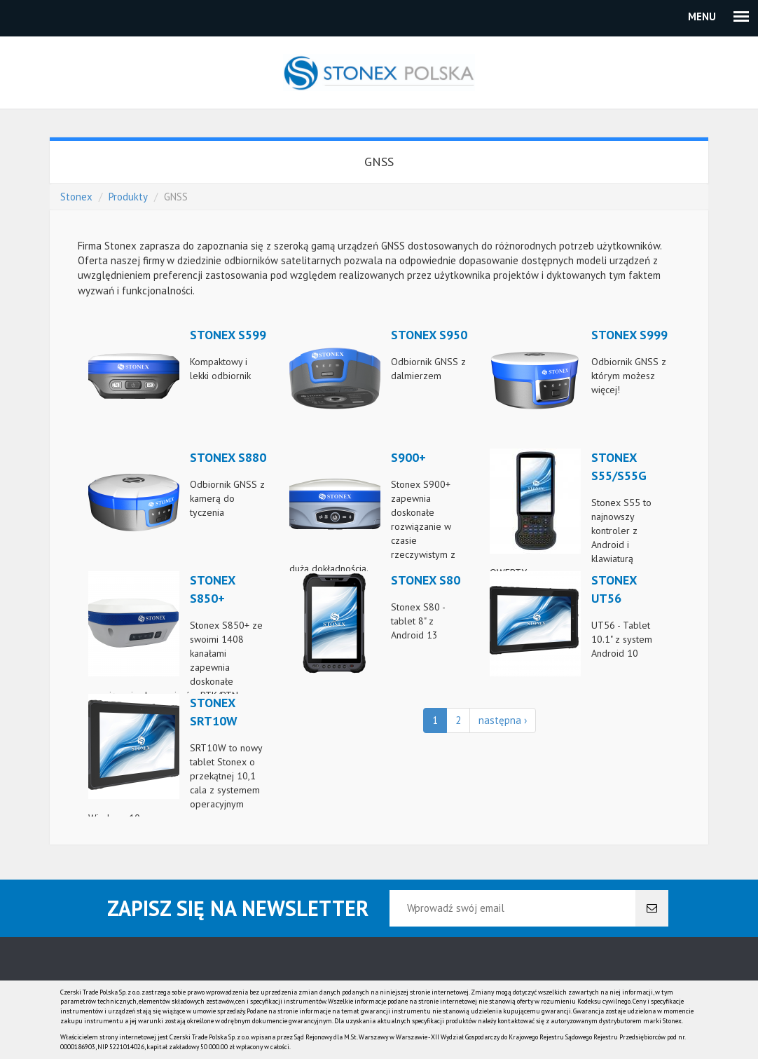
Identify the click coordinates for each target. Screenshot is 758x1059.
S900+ (408, 457)
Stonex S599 (228, 335)
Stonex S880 (228, 457)
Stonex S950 (429, 335)
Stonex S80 (425, 580)
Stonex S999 (629, 335)
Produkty (128, 196)
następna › (502, 720)
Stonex (76, 196)
